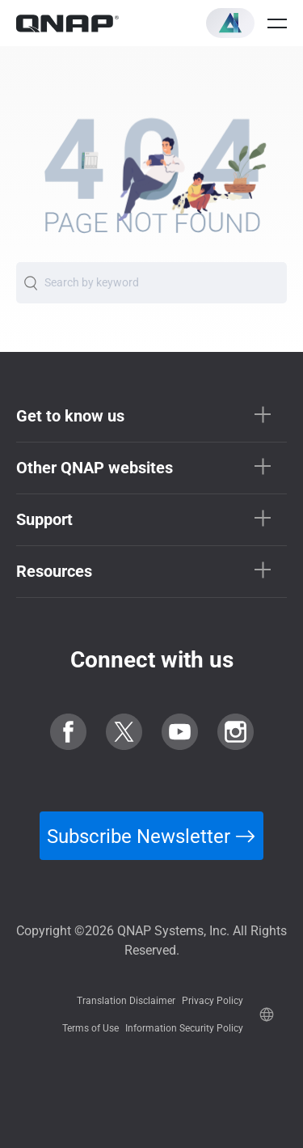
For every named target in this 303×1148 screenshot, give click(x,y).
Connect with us (152, 659)
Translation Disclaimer (126, 1000)
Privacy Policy (212, 1000)
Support (44, 519)
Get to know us (70, 416)
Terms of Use (90, 1028)
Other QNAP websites (94, 467)
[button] (230, 23)
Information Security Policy (184, 1028)
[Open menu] (277, 23)
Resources (54, 571)
